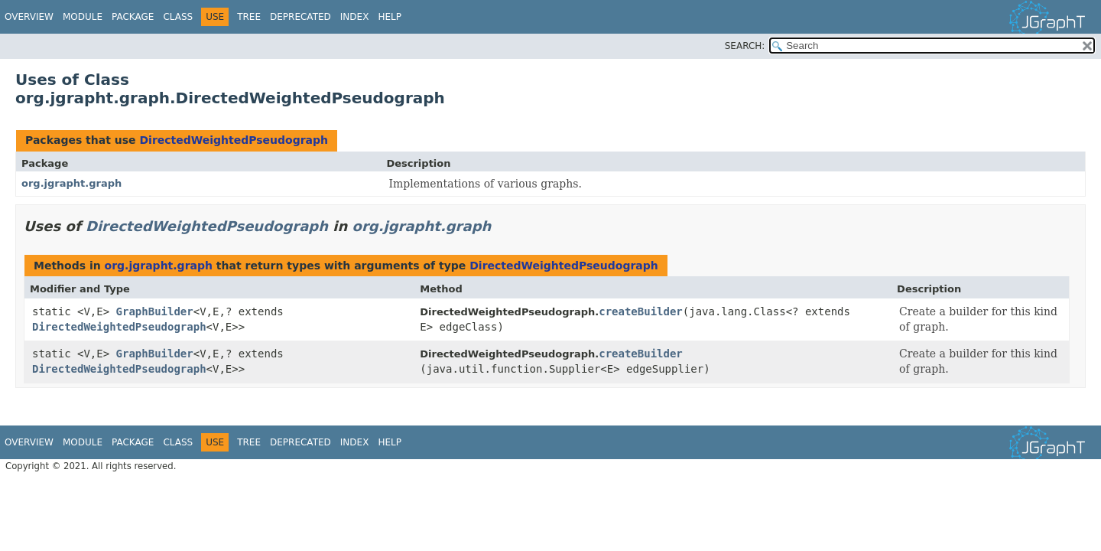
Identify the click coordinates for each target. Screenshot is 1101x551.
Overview (29, 16)
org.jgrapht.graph (71, 183)
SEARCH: (745, 46)
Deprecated (300, 16)
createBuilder (641, 311)
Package (133, 16)
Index (354, 16)
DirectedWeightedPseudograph (233, 140)
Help (389, 16)
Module (82, 16)
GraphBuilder (154, 311)
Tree (249, 16)
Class (178, 16)
